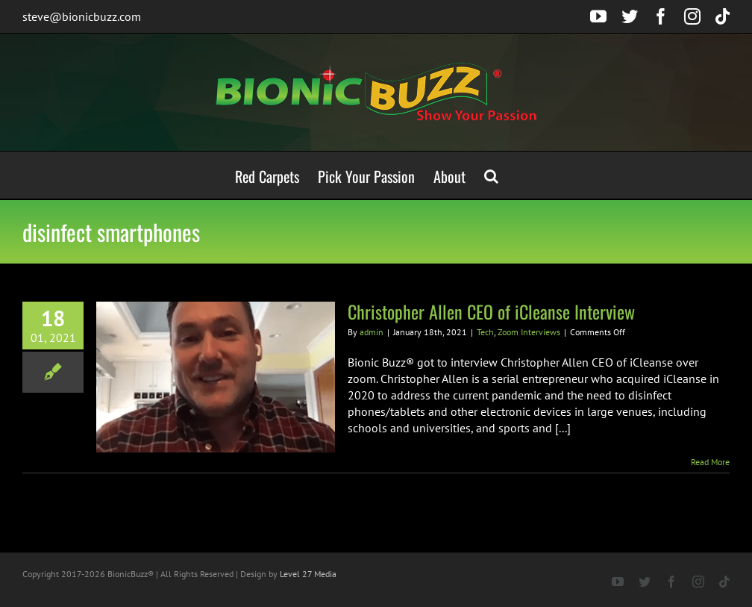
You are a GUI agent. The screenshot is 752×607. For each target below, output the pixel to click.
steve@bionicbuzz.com (81, 16)
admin (371, 331)
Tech (485, 331)
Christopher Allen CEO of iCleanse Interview (491, 311)
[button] (491, 175)
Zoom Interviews (529, 331)
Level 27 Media (308, 573)
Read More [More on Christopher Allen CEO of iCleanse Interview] (710, 461)
